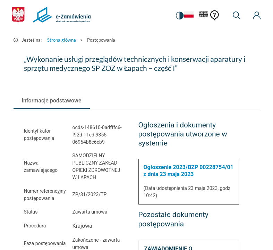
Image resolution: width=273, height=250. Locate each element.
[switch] (179, 15)
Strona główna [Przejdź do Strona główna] (61, 40)
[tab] (52, 100)
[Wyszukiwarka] (236, 15)
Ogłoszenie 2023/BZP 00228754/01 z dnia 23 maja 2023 (188, 170)
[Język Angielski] (203, 16)
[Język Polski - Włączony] (188, 16)
